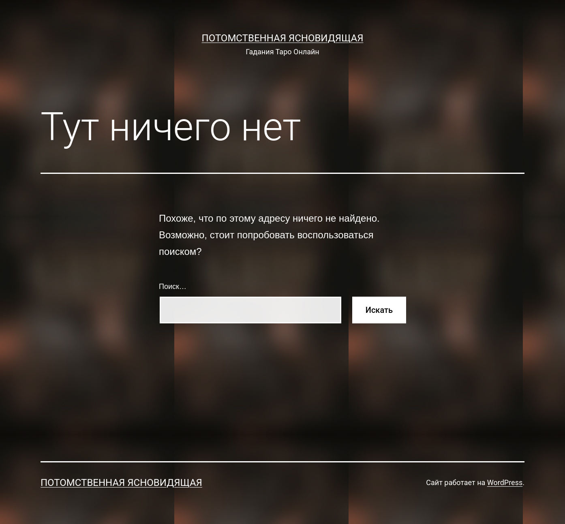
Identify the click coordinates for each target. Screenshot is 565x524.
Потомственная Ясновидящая (283, 38)
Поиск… (172, 286)
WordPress (504, 482)
